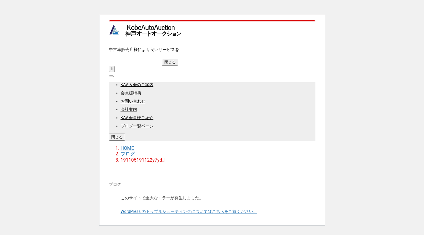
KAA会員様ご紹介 (137, 117)
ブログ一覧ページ (137, 126)
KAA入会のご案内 (137, 84)
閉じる (170, 62)
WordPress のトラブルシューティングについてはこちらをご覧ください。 (189, 211)
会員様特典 (131, 93)
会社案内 (129, 109)
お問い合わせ (133, 101)
